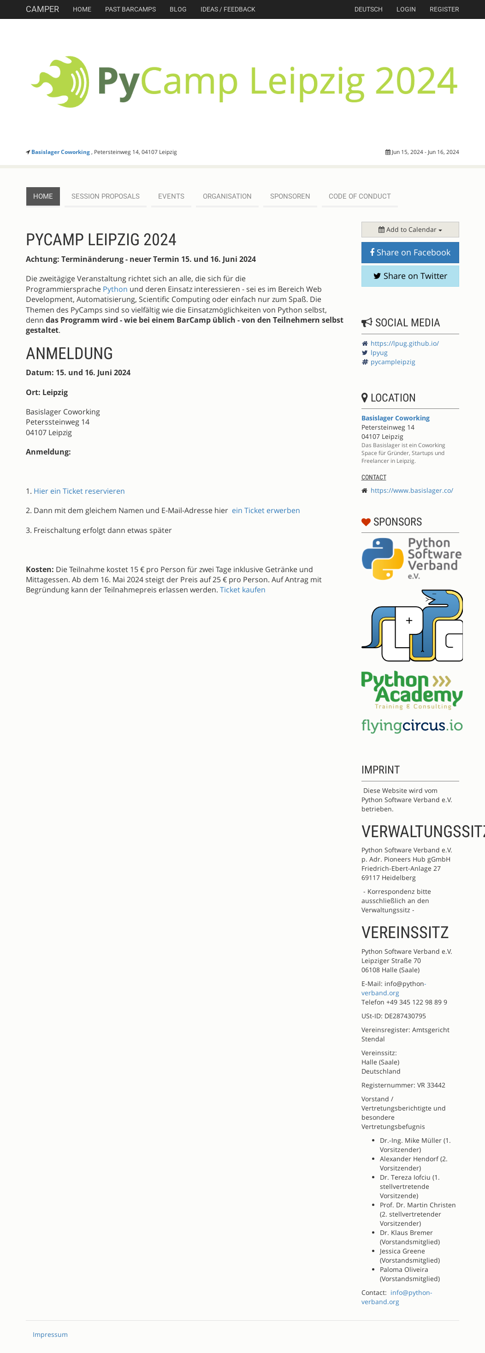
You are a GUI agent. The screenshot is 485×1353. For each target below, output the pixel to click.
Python (115, 289)
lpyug (379, 352)
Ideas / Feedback (228, 9)
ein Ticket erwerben (266, 510)
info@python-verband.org (396, 1297)
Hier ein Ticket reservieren (79, 491)
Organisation (227, 196)
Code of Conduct (360, 196)
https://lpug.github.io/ (405, 343)
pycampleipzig (393, 361)
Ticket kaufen (243, 590)
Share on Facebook (410, 252)
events (171, 196)
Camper (42, 9)
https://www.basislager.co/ (412, 490)
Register (444, 9)
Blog (178, 9)
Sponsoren (290, 196)
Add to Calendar (410, 229)
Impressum (50, 1334)
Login (406, 9)
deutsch (369, 9)
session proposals (105, 196)
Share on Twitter (410, 275)
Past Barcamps (130, 9)
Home (82, 9)
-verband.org (393, 988)
